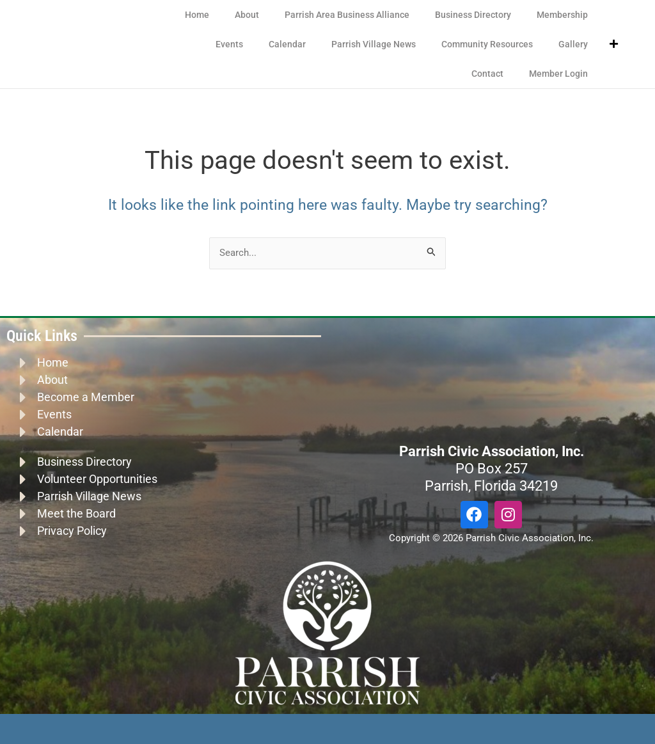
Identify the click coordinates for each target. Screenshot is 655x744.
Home (197, 15)
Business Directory (473, 15)
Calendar (287, 44)
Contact (487, 73)
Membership (562, 15)
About (247, 15)
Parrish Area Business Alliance (347, 15)
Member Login (558, 73)
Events (229, 44)
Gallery (573, 44)
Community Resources (487, 44)
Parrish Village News (373, 44)
